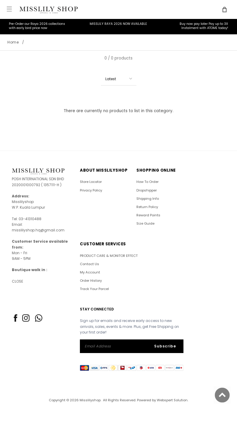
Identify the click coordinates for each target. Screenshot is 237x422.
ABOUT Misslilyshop (104, 170)
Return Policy (147, 206)
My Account (90, 272)
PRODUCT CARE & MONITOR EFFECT (109, 255)
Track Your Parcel (94, 288)
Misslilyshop (90, 400)
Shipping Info (147, 198)
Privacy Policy (91, 190)
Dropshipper (146, 190)
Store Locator (91, 181)
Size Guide (145, 223)
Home (13, 42)
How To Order (147, 181)
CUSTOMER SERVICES (103, 244)
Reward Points (148, 215)
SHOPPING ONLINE (156, 170)
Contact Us (89, 264)
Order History (91, 280)
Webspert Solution (172, 400)
